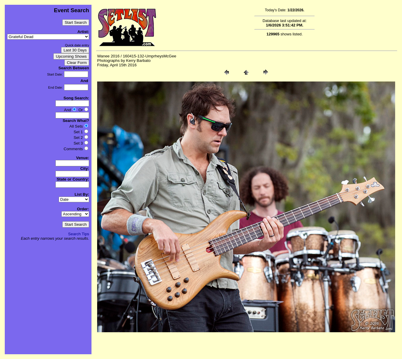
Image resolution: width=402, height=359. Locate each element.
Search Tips (78, 234)
